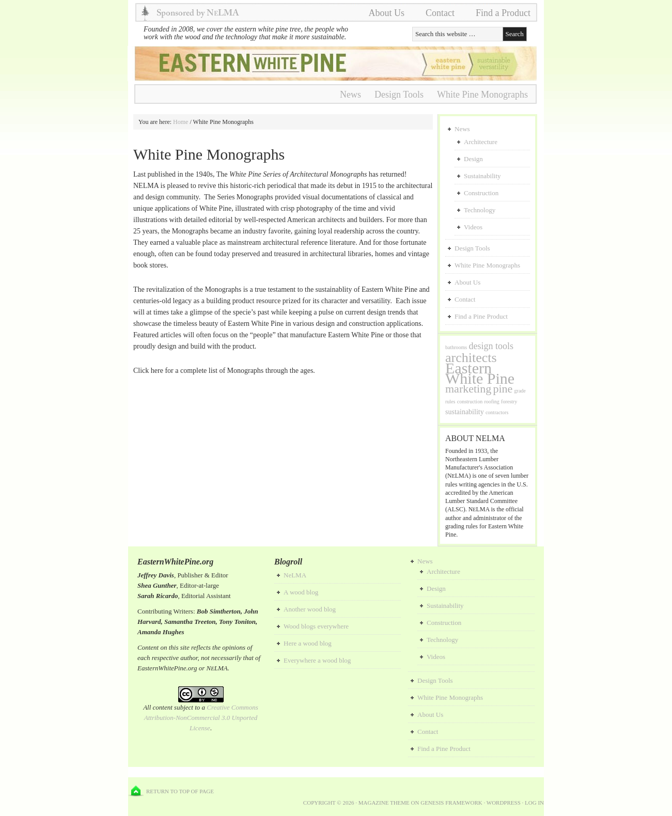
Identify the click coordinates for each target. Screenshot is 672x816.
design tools (490, 346)
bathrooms (456, 347)
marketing (468, 388)
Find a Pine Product (481, 316)
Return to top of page (180, 791)
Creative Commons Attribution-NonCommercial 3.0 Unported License (201, 717)
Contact (440, 13)
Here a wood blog (308, 643)
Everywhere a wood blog (317, 660)
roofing (491, 401)
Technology (479, 210)
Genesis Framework (451, 802)
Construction (481, 193)
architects (471, 357)
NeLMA (295, 575)
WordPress (504, 802)
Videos (473, 227)
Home (180, 121)
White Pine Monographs (482, 94)
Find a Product (503, 13)
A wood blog (301, 592)
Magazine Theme (384, 802)
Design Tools (399, 94)
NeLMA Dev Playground (332, 63)
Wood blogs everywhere (316, 626)
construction (469, 401)
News (350, 94)
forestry (509, 401)
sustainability (464, 412)
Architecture (480, 142)
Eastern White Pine (479, 373)
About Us (386, 13)
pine (502, 388)
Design (473, 159)
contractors (497, 412)
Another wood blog (310, 609)
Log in (534, 802)
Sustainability (482, 176)
